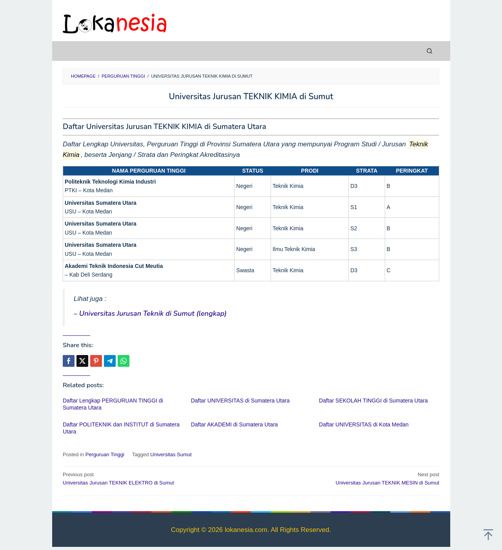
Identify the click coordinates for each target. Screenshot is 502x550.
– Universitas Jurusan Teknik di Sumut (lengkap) (150, 313)
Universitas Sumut (170, 454)
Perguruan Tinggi (104, 454)
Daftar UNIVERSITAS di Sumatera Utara (240, 400)
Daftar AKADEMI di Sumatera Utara (234, 424)
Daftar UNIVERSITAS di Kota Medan (364, 424)
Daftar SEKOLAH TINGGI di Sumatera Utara (373, 400)
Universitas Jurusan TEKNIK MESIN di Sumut (348, 478)
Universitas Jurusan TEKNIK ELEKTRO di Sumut (153, 478)
